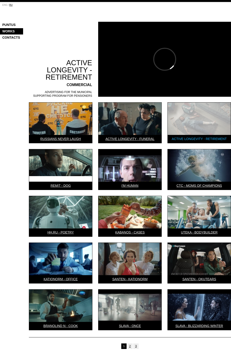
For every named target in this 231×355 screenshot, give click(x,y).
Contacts (11, 37)
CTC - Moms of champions (199, 185)
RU (10, 5)
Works (8, 31)
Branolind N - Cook (60, 326)
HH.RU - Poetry (60, 232)
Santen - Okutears (199, 279)
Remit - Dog (61, 185)
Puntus (9, 25)
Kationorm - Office (61, 279)
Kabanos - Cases (130, 232)
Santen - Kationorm (130, 279)
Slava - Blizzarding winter (199, 326)
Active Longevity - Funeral (129, 139)
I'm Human (130, 185)
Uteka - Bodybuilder (199, 232)
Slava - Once (130, 326)
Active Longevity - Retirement (199, 139)
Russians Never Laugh (60, 139)
